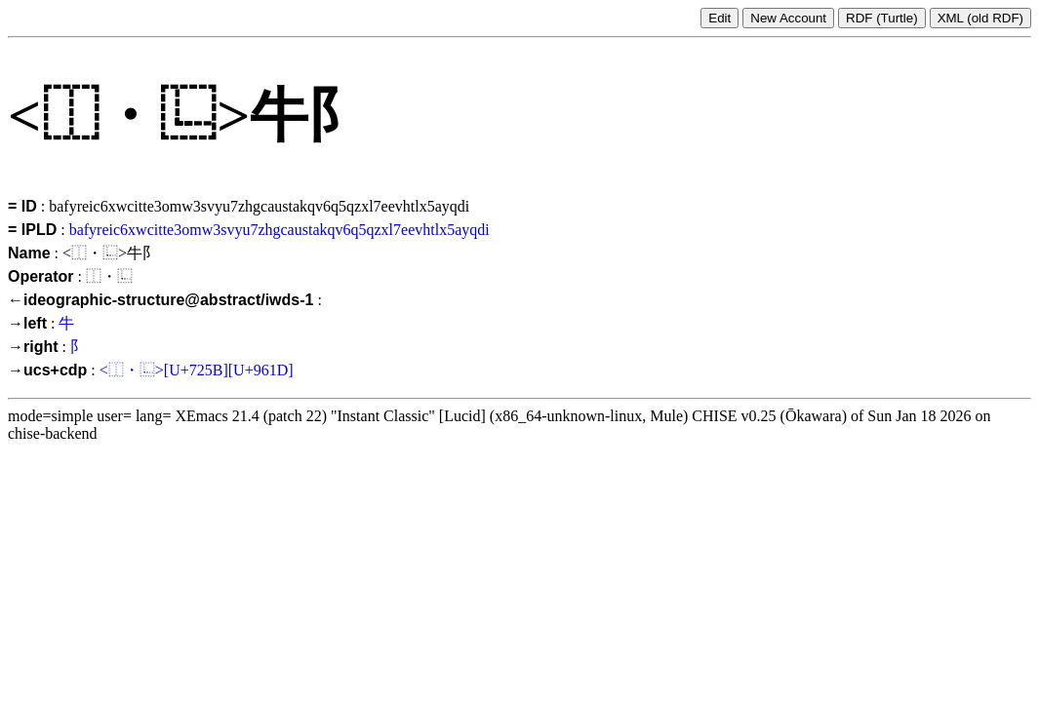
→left (27, 323)
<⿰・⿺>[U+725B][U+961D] (197, 370)
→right (33, 346)
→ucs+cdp (47, 370)
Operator (41, 276)
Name (29, 253)
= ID (22, 206)
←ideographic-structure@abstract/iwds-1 (160, 300)
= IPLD (32, 229)
